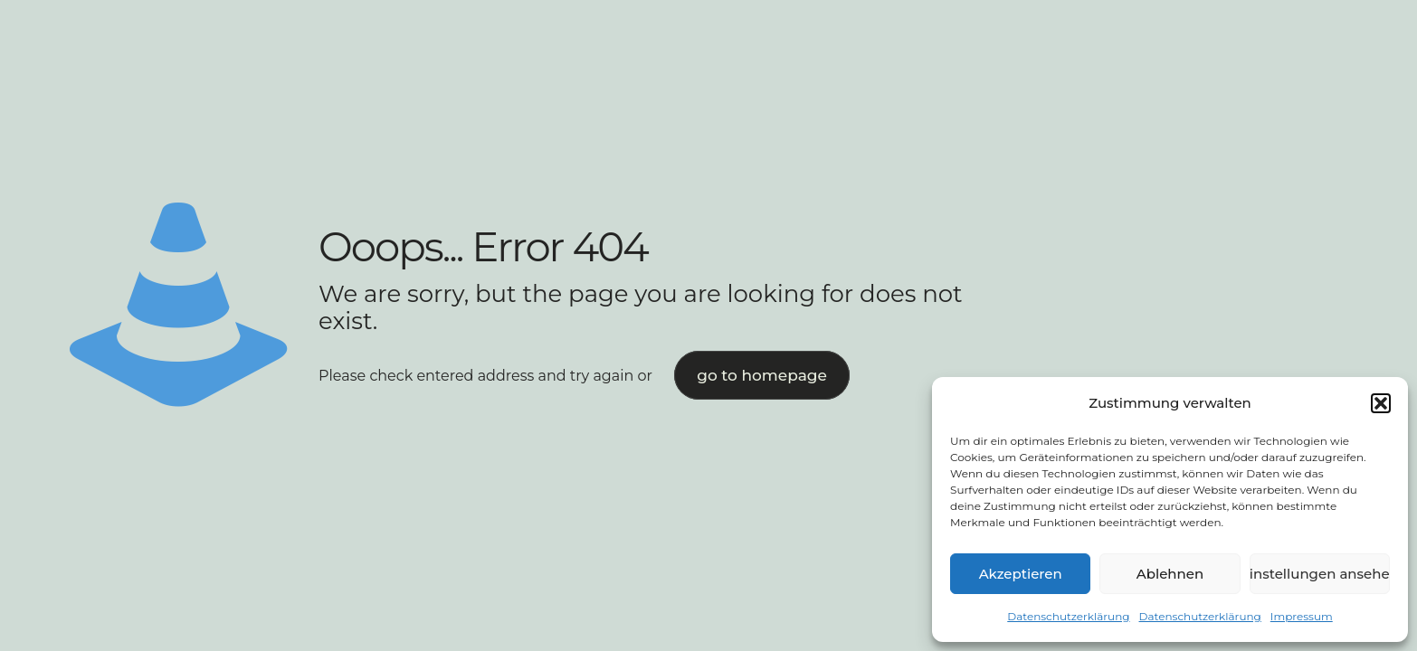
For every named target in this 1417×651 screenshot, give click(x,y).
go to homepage (762, 375)
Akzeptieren (1020, 573)
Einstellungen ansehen (1320, 573)
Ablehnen (1169, 573)
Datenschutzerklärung (1068, 616)
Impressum (1301, 616)
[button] (1381, 403)
